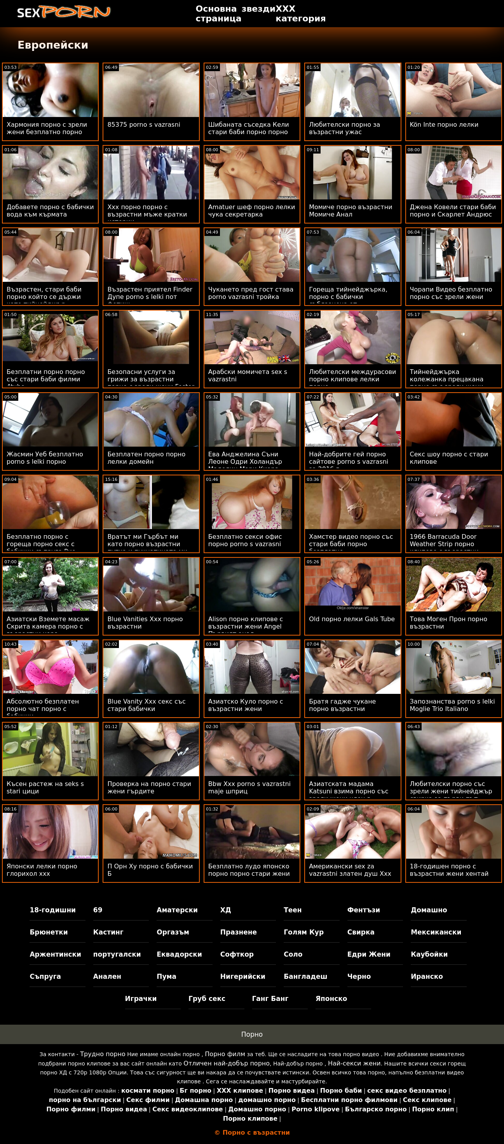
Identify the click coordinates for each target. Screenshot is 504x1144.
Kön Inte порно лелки (444, 124)
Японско (331, 999)
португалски (117, 954)
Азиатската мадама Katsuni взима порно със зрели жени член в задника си (348, 795)
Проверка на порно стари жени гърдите (149, 787)
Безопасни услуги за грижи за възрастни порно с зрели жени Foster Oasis (150, 383)
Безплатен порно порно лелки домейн (146, 458)
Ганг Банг (270, 999)
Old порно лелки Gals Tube (352, 619)
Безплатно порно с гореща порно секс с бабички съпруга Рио (41, 544)
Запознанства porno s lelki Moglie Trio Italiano (452, 705)
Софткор (237, 954)
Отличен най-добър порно (226, 1063)
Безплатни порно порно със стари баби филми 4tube (46, 379)
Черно (359, 976)
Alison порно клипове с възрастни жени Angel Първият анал (245, 626)
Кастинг (108, 932)
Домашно (429, 910)
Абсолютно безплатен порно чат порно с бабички (43, 709)
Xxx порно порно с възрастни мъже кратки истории (147, 214)
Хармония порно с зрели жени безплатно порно (47, 128)
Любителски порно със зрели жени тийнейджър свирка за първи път (451, 791)
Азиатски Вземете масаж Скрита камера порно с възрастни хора (48, 626)
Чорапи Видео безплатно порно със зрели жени (451, 293)
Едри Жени (369, 954)
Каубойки (429, 954)
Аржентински (55, 954)
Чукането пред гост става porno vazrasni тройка (251, 293)
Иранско (427, 976)
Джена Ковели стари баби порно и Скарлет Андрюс (453, 210)
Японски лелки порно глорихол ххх (42, 870)
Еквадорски (179, 954)
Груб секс (206, 999)
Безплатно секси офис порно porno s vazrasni (245, 540)
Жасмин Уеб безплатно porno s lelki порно (45, 458)
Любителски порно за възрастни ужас (344, 128)
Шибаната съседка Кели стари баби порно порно (248, 128)
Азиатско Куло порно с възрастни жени (245, 705)
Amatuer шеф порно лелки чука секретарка (251, 210)
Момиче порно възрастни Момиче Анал (350, 210)
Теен (293, 910)
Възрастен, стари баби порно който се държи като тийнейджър (44, 297)
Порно (252, 1034)
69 (98, 910)
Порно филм (225, 1054)
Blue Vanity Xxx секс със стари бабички (146, 705)
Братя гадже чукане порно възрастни (342, 705)
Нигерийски (242, 976)
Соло (293, 954)
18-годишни (53, 910)
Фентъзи (363, 910)
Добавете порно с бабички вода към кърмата (50, 210)
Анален (107, 976)
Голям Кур (304, 932)
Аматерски (177, 910)
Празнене (238, 932)
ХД (225, 910)
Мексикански (436, 932)
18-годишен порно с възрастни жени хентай (449, 870)
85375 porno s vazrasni (143, 124)
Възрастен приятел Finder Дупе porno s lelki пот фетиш (149, 297)
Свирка (361, 932)
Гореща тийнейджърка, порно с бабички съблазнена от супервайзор (348, 300)
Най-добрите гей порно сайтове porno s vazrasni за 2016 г (348, 462)
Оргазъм (173, 932)
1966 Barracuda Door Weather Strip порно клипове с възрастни (444, 544)
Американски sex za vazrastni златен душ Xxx (350, 870)
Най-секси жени (354, 1063)
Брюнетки (49, 932)
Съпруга (45, 976)
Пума (166, 976)
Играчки (141, 999)
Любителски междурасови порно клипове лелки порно (352, 379)
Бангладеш (305, 976)
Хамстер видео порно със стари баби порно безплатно (351, 544)
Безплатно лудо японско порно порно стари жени (249, 870)
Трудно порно (102, 1054)
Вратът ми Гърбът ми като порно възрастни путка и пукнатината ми (147, 544)
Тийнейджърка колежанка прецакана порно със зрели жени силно (447, 383)
